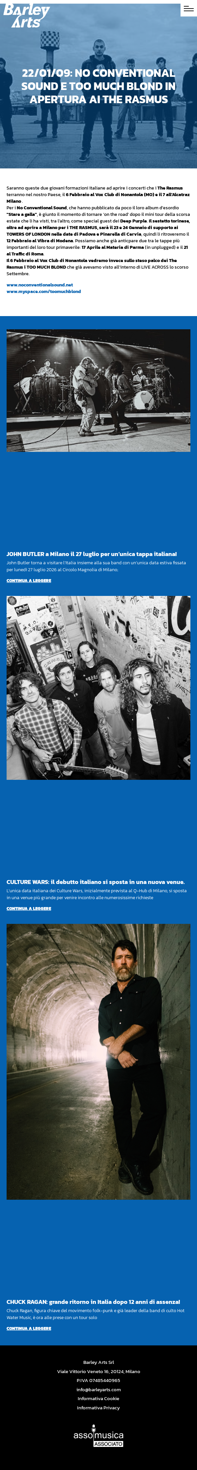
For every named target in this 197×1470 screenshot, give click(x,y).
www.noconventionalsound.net (40, 284)
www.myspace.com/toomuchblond (44, 291)
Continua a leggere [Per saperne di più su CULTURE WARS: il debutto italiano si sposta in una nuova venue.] (29, 908)
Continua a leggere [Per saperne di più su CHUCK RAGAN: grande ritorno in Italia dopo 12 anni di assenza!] (29, 1328)
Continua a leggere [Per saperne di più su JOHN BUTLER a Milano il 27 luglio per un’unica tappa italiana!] (29, 580)
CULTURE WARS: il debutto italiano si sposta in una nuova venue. (96, 881)
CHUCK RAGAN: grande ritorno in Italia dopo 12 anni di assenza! (93, 1301)
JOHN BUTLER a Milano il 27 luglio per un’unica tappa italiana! (92, 553)
